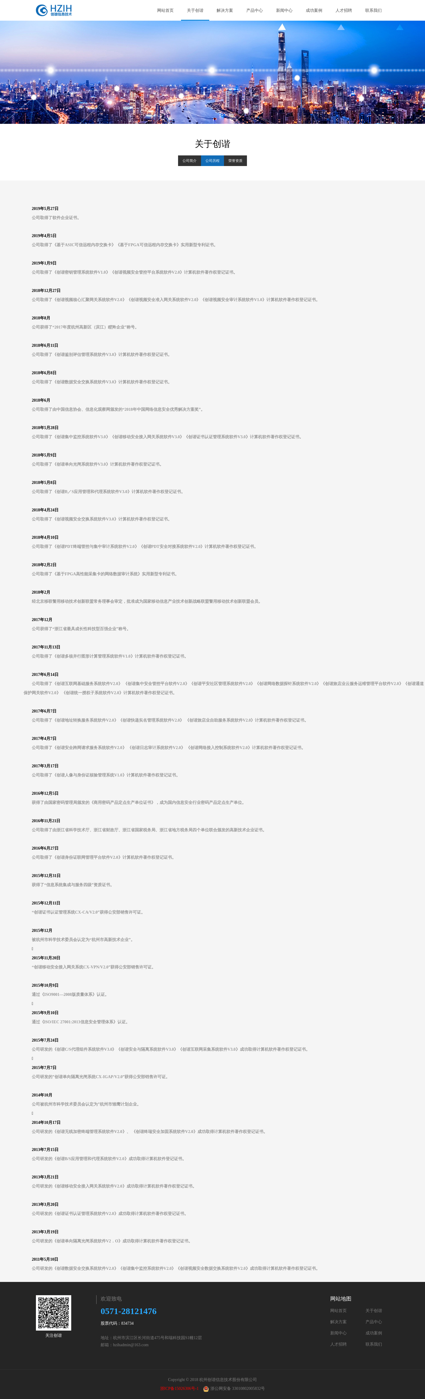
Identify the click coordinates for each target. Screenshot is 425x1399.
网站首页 (165, 10)
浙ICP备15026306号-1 (179, 1388)
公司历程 (212, 161)
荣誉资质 (235, 161)
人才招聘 (344, 10)
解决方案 (227, 10)
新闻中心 (284, 10)
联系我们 (373, 10)
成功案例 (314, 10)
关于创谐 (197, 10)
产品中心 (254, 10)
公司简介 (189, 161)
